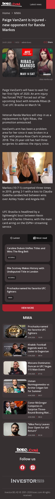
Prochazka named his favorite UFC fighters (38, 330)
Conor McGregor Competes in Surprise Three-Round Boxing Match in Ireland (39, 407)
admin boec (26, 42)
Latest (15, 238)
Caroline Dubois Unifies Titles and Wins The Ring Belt (26, 250)
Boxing (11, 257)
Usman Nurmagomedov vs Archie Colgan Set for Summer (38, 386)
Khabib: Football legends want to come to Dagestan (38, 348)
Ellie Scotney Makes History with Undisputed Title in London (25, 270)
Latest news (36, 4)
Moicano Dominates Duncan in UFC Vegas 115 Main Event (39, 366)
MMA (10, 297)
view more (27, 307)
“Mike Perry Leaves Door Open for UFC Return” (39, 428)
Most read (40, 238)
